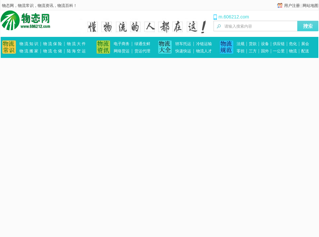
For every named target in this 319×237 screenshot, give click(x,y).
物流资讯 (45, 5)
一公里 (279, 51)
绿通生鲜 (142, 43)
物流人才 (204, 51)
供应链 (279, 43)
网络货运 (122, 51)
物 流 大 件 (76, 43)
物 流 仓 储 (52, 51)
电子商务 (122, 43)
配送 (305, 51)
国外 (265, 51)
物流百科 (65, 5)
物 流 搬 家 (28, 51)
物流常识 (26, 5)
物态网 (8, 5)
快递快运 (183, 51)
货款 (253, 43)
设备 (265, 43)
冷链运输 (204, 43)
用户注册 (292, 5)
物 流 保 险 (52, 43)
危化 (293, 43)
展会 (305, 43)
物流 (293, 51)
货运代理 (142, 51)
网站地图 (310, 5)
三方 (253, 51)
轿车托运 (183, 43)
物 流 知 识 (28, 43)
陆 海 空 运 (76, 51)
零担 (241, 51)
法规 (241, 43)
